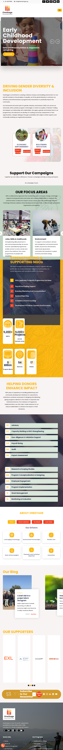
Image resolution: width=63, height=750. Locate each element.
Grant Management (19, 493)
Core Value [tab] (48, 522)
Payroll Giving (17, 443)
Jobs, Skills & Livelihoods (15, 239)
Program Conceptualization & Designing (27, 475)
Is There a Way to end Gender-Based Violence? (26, 598)
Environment (40, 239)
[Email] (34, 694)
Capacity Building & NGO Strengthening (27, 431)
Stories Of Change (18, 151)
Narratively (26, 151)
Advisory (15, 425)
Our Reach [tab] (37, 522)
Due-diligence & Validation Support (26, 437)
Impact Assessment (19, 455)
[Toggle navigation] (60, 10)
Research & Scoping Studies (22, 469)
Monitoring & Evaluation (21, 499)
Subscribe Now (39, 694)
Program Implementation (21, 487)
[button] (29, 685)
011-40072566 (7, 1)
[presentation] (52, 41)
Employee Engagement (20, 481)
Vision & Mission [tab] (23, 522)
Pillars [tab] (12, 522)
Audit (13, 449)
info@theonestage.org (21, 1)
